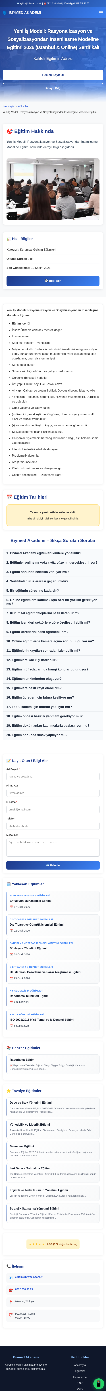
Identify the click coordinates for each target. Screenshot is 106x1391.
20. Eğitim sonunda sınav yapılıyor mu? (37, 735)
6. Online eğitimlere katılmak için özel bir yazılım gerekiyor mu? (51, 602)
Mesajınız (12, 835)
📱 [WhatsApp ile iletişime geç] (98, 1383)
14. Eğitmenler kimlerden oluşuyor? (34, 679)
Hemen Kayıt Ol (53, 75)
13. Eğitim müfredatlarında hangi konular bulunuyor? (47, 669)
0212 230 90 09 (24, 1289)
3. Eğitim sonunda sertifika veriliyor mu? (37, 572)
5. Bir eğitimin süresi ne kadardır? (32, 590)
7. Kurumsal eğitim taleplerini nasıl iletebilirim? (42, 613)
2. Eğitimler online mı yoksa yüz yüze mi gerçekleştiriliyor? (51, 562)
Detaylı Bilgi (53, 88)
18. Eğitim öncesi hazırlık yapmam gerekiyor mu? (44, 716)
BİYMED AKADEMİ (22, 12)
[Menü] (101, 12)
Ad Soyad (13, 769)
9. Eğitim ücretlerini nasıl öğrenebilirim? (37, 632)
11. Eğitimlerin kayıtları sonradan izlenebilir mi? (43, 650)
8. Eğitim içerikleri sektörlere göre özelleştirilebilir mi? (48, 622)
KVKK (80, 1389)
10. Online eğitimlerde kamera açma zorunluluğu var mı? (50, 641)
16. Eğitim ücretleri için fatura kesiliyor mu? (40, 697)
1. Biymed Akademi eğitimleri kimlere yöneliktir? (43, 553)
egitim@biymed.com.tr (29, 1277)
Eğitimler (80, 1371)
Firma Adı (12, 785)
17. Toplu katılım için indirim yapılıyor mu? (39, 707)
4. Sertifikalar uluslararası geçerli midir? (37, 581)
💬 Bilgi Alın (53, 280)
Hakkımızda (80, 1377)
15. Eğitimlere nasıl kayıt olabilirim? (34, 688)
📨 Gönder (53, 865)
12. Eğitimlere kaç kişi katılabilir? (31, 660)
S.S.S (80, 1383)
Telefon (10, 818)
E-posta (11, 802)
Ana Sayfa (80, 1365)
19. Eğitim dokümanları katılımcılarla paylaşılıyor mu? (47, 725)
